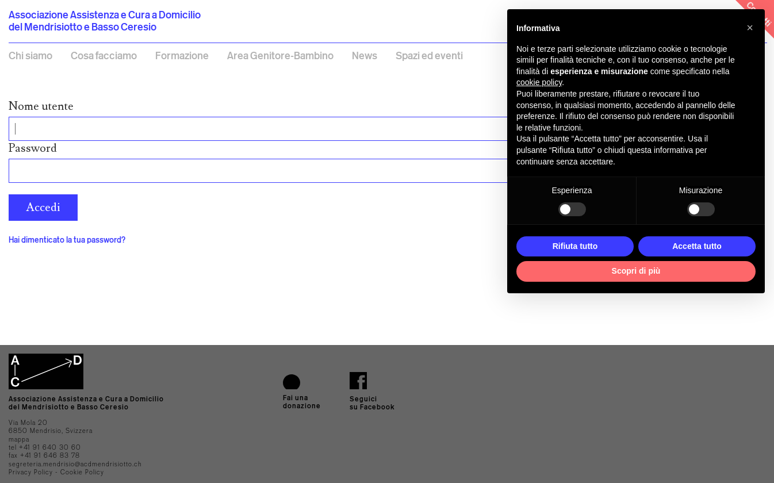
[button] (750, 27)
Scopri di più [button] (636, 270)
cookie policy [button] (539, 82)
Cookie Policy (82, 472)
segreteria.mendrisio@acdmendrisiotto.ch (75, 464)
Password (33, 148)
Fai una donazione (302, 401)
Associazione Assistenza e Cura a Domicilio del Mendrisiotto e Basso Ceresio (105, 20)
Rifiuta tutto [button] (575, 246)
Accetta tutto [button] (697, 246)
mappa (19, 439)
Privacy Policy (31, 472)
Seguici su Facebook (372, 402)
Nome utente (41, 106)
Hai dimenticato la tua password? (67, 239)
